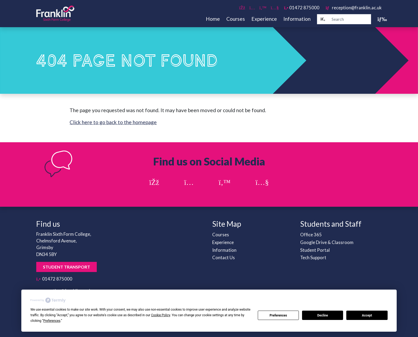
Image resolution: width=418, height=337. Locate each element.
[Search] (323, 19)
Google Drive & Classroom (326, 242)
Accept (367, 315)
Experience (264, 19)
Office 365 (311, 234)
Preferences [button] (51, 321)
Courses (235, 19)
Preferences (278, 315)
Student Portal (315, 250)
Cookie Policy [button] (160, 315)
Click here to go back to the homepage (113, 122)
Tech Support (313, 257)
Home (213, 19)
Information (297, 19)
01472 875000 (301, 7)
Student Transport (66, 266)
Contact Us (223, 257)
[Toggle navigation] (379, 19)
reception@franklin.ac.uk (354, 7)
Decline (322, 315)
